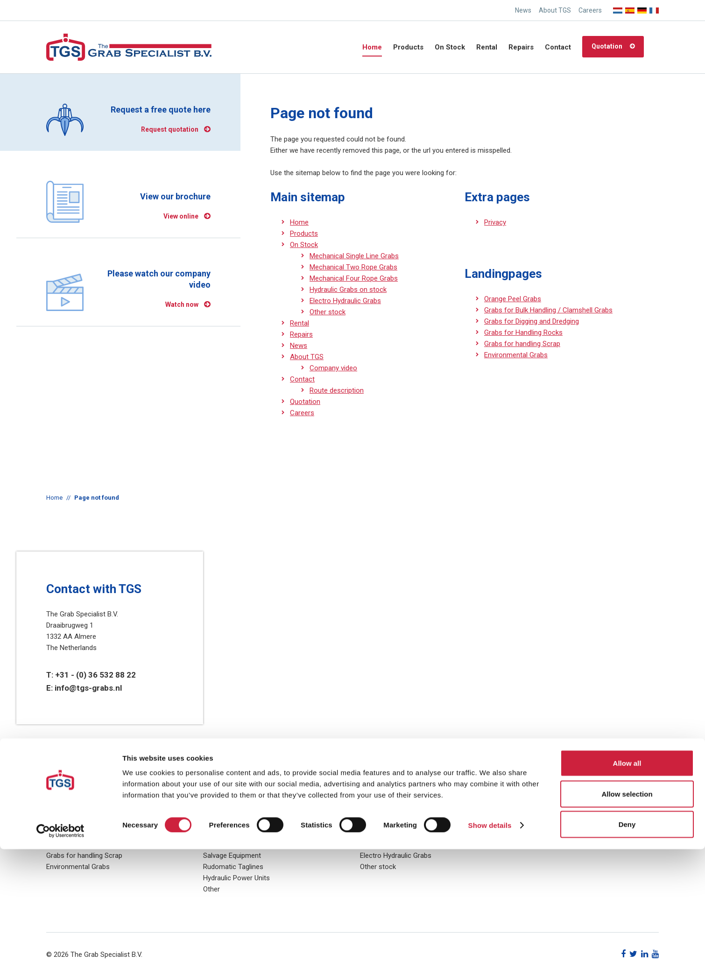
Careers (590, 10)
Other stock (327, 312)
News (523, 10)
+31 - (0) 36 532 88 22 (95, 674)
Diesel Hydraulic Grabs (237, 844)
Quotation (607, 46)
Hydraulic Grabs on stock (348, 289)
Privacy (495, 222)
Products (408, 47)
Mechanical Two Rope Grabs (353, 267)
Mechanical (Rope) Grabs (241, 833)
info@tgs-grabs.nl (88, 688)
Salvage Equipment (232, 855)
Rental (486, 47)
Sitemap (529, 822)
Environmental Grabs (516, 355)
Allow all (627, 890)
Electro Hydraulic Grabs (345, 301)
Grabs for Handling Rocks (523, 332)
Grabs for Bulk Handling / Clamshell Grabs (548, 310)
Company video (333, 368)
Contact (558, 47)
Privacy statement (544, 810)
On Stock (450, 47)
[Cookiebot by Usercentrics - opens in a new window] (60, 958)
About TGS (555, 10)
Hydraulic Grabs (227, 810)
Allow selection (626, 921)
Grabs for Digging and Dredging (531, 321)
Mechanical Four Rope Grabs (354, 278)
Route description (337, 390)
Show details (490, 952)
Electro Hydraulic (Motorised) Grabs (257, 822)
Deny (627, 951)
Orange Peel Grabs (512, 299)
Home (372, 47)
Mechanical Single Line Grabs (354, 256)
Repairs (521, 47)
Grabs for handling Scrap (522, 343)
